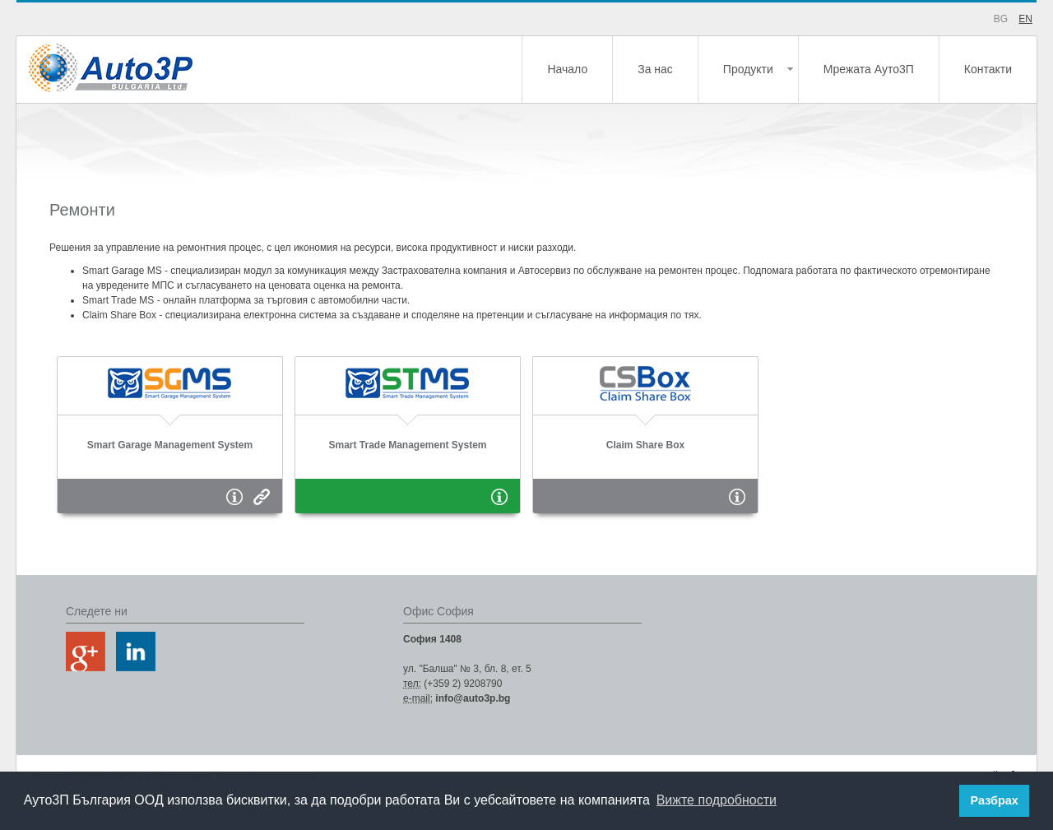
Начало (567, 69)
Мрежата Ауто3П (868, 69)
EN (1025, 19)
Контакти (988, 69)
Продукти (748, 69)
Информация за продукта (234, 497)
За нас (655, 69)
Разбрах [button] (994, 800)
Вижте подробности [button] (716, 800)
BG (1001, 19)
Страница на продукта (261, 497)
